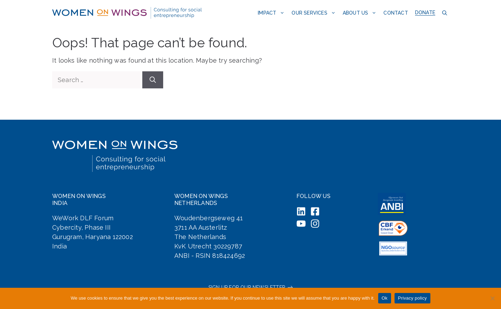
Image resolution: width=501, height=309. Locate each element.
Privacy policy (412, 298)
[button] (444, 13)
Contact (395, 13)
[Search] (152, 79)
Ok (385, 298)
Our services (315, 13)
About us (361, 13)
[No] (492, 298)
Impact (273, 13)
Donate (425, 12)
